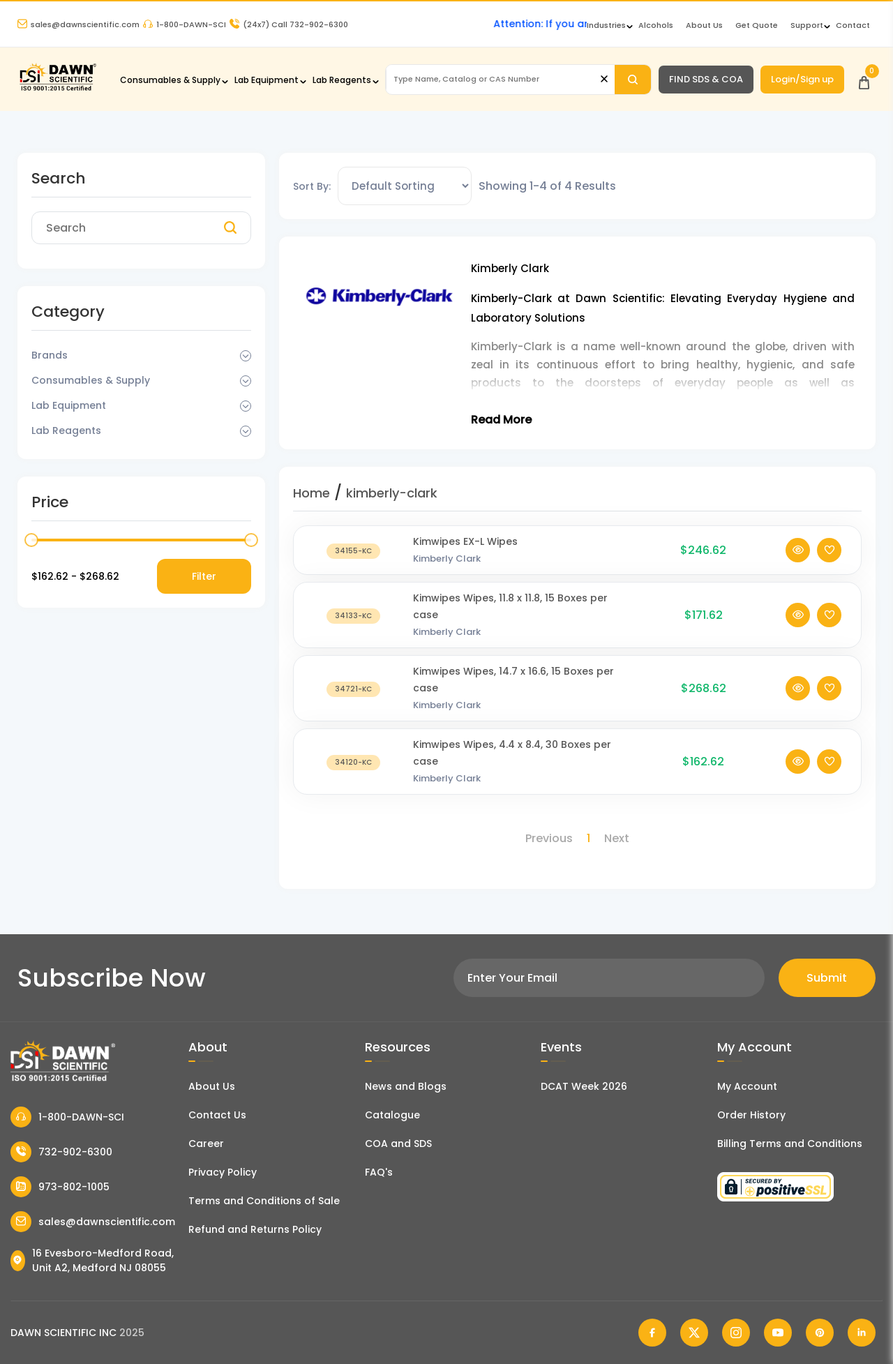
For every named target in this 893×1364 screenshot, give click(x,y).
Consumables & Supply (170, 80)
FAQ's (379, 1172)
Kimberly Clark (447, 558)
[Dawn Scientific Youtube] (778, 1333)
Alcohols (655, 25)
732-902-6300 (61, 1151)
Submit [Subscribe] (826, 978)
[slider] (31, 540)
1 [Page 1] (588, 838)
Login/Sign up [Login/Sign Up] (802, 79)
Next (616, 838)
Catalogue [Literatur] (392, 1115)
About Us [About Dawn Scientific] (704, 25)
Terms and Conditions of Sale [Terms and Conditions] (264, 1201)
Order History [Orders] (751, 1115)
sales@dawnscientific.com (78, 24)
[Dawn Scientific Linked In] (862, 1333)
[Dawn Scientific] (57, 89)
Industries (606, 25)
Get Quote (756, 25)
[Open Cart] (864, 79)
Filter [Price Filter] (204, 576)
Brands (49, 355)
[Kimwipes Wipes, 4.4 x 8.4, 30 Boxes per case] (353, 761)
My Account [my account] (747, 1086)
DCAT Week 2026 (584, 1086)
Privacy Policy (222, 1172)
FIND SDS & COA (706, 79)
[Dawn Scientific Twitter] (694, 1333)
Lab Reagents (342, 80)
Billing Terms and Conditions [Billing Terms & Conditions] (789, 1144)
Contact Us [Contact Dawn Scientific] (217, 1115)
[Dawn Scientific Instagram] (736, 1333)
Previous (549, 838)
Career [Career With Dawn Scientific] (206, 1144)
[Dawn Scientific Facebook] (652, 1333)
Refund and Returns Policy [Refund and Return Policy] (255, 1229)
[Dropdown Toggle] (245, 355)
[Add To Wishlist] (829, 550)
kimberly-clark (391, 493)
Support (806, 25)
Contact (853, 25)
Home (311, 493)
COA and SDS (398, 1144)
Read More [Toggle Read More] (501, 420)
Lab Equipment (266, 80)
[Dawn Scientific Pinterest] (820, 1333)
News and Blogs (405, 1086)
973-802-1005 (60, 1186)
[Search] (633, 79)
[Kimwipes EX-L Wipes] (353, 550)
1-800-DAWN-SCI (184, 24)
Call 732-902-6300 (289, 24)
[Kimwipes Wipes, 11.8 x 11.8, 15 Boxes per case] (353, 615)
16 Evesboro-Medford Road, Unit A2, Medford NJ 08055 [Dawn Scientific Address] (92, 1260)
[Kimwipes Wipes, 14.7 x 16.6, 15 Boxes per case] (353, 688)
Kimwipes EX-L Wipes (465, 541)
